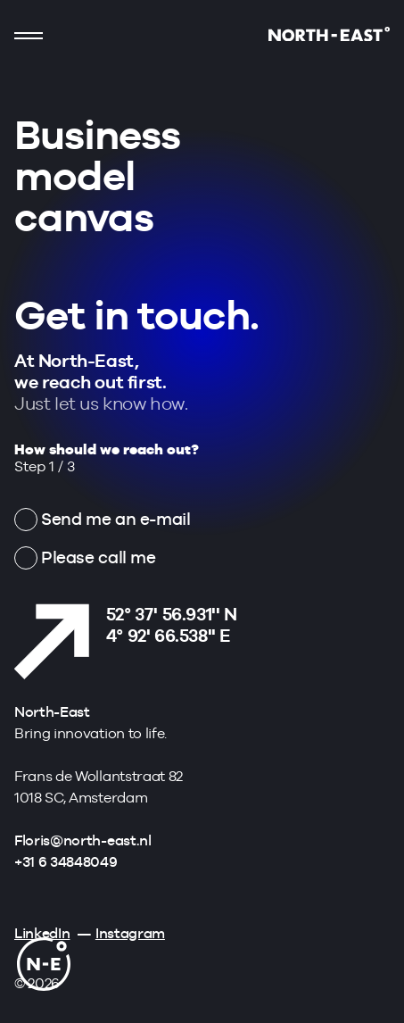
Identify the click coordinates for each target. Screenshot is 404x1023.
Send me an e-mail (116, 518)
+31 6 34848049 (66, 861)
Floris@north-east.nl (83, 840)
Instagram (130, 933)
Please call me (98, 557)
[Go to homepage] (329, 36)
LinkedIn (42, 933)
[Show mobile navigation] (28, 35)
